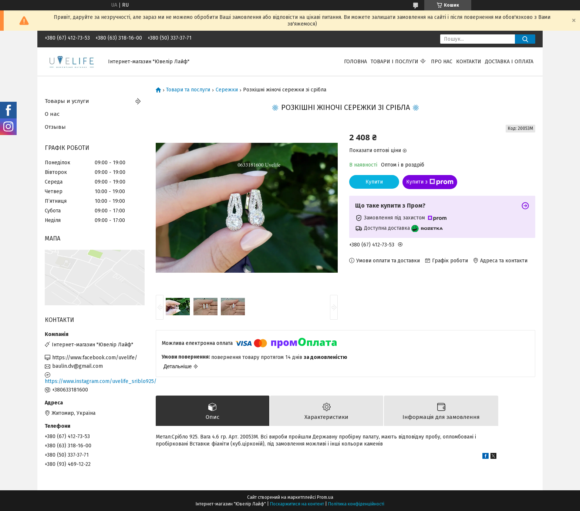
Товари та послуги (188, 90)
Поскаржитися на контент (297, 504)
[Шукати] (525, 39)
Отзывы (55, 127)
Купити (374, 182)
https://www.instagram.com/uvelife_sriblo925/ (95, 381)
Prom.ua (325, 497)
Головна (355, 61)
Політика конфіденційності (356, 504)
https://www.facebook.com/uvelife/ (94, 357)
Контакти (468, 61)
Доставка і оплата (509, 61)
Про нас (441, 61)
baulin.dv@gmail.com (77, 366)
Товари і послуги (394, 61)
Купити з (429, 182)
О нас (52, 114)
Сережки (227, 90)
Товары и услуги (67, 101)
